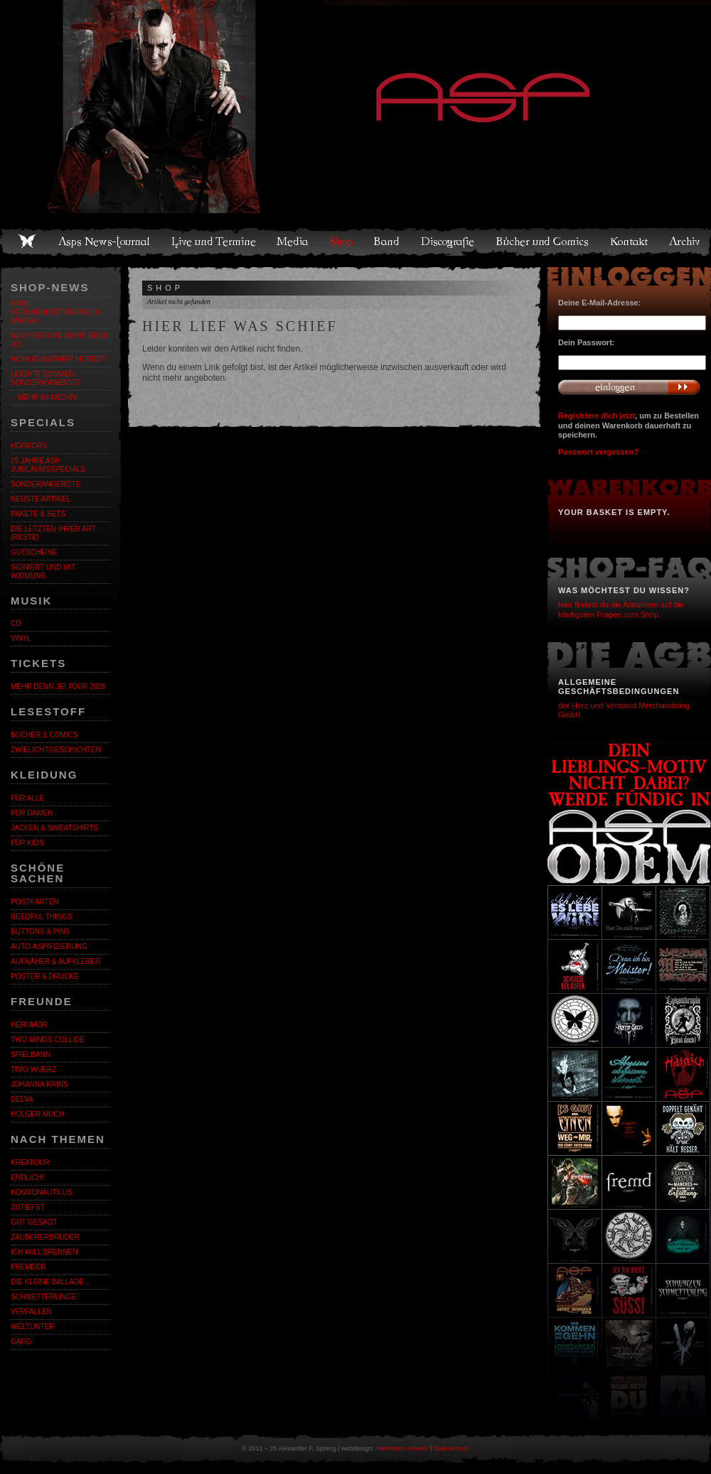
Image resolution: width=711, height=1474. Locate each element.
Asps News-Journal (104, 241)
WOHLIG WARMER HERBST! (59, 359)
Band (387, 241)
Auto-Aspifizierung (49, 946)
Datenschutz (451, 1448)
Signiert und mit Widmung (43, 571)
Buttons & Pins (40, 932)
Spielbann (30, 1054)
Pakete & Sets (38, 514)
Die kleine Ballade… (51, 1282)
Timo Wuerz (33, 1069)
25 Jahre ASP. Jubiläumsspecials (48, 465)
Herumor (29, 1025)
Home (27, 241)
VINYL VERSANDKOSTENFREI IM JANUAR (55, 312)
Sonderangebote (45, 484)
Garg (21, 1341)
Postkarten (35, 902)
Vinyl (21, 638)
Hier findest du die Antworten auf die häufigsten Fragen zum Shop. (621, 609)
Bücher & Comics (44, 735)
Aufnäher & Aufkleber (55, 961)
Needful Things (42, 917)
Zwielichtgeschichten (56, 750)
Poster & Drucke (45, 976)
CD (16, 623)
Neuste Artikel (40, 499)
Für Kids (27, 843)
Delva (22, 1099)
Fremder (28, 1267)
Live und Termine (214, 241)
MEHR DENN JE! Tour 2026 (58, 686)
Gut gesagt (34, 1222)
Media (293, 241)
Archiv (685, 241)
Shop (342, 241)
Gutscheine (34, 552)
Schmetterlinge (43, 1297)
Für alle (27, 798)
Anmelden (629, 387)
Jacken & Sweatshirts (54, 828)
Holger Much (37, 1114)
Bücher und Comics (543, 241)
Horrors (29, 446)
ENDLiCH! (27, 1177)
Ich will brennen (44, 1252)
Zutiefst (28, 1207)
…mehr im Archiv (44, 397)
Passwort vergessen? (598, 452)
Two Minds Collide (48, 1040)
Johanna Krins (39, 1084)
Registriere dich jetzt (596, 415)
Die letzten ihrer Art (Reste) (53, 533)
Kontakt (629, 241)
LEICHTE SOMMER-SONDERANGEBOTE (45, 378)
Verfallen (31, 1312)
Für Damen (32, 813)
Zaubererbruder (45, 1237)
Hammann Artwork (401, 1448)
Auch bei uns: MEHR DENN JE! (59, 340)
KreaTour (30, 1162)
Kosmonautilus (42, 1192)
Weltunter (32, 1327)
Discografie (448, 241)
